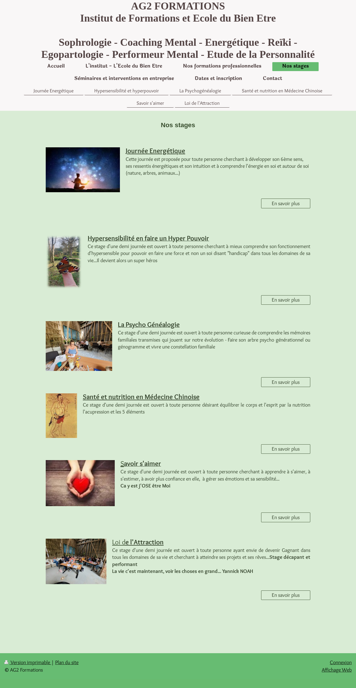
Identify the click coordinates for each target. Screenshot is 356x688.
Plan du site (67, 662)
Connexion (341, 662)
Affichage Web (337, 670)
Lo (118, 542)
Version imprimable (27, 662)
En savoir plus (286, 203)
